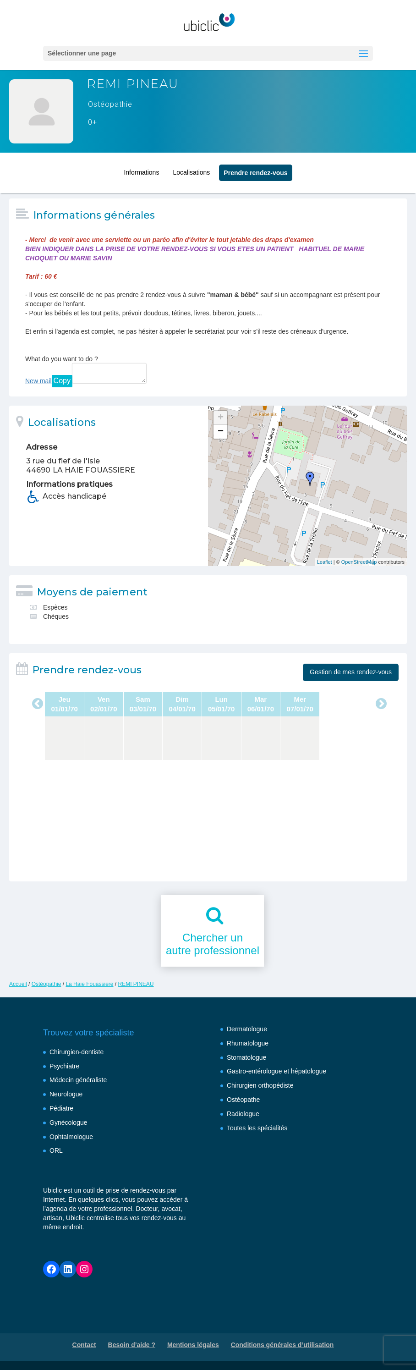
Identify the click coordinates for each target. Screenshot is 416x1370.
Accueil (18, 984)
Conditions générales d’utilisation (282, 1344)
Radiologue (243, 1113)
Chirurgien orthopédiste (260, 1085)
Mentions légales (193, 1344)
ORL (56, 1150)
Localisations (191, 171)
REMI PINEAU (136, 984)
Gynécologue (68, 1122)
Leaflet (324, 562)
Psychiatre (64, 1066)
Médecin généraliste (78, 1080)
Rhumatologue (247, 1043)
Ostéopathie (46, 984)
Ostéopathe (243, 1099)
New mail (38, 381)
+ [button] (221, 418)
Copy (62, 381)
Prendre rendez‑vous (255, 171)
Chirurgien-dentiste (76, 1052)
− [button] (221, 432)
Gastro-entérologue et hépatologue (276, 1071)
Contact (84, 1344)
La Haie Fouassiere (89, 984)
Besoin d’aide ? (131, 1344)
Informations (141, 171)
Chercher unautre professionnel (212, 944)
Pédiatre (61, 1108)
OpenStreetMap (359, 562)
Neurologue (65, 1094)
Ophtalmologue (71, 1136)
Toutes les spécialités (257, 1128)
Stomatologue (246, 1057)
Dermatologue (247, 1029)
